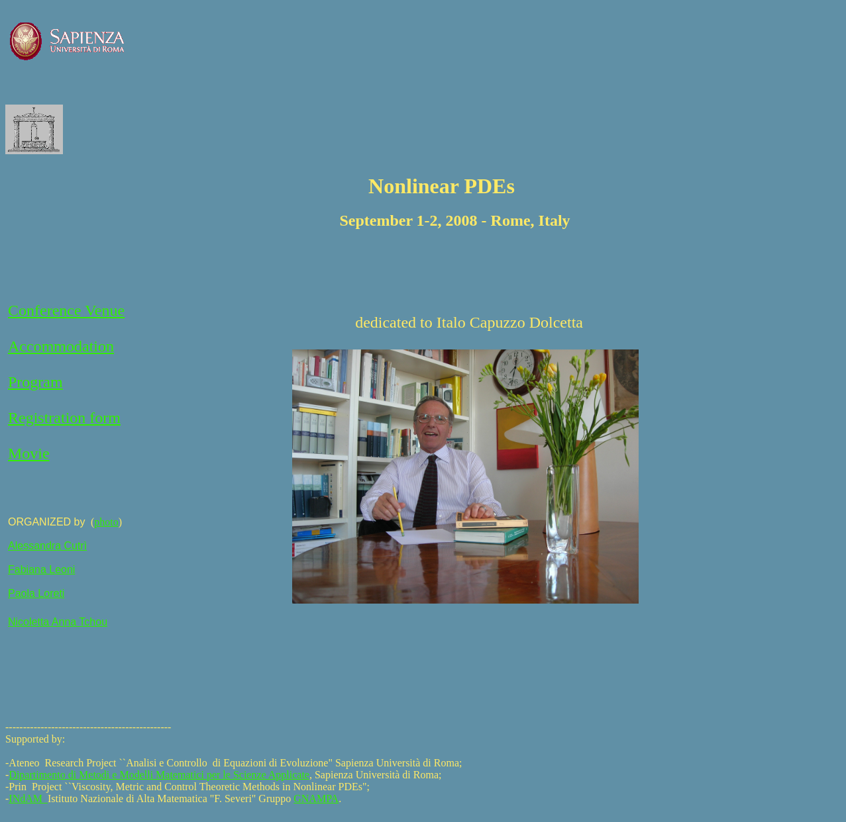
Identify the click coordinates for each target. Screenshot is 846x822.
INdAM (28, 798)
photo (106, 521)
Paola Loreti (36, 593)
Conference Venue (66, 310)
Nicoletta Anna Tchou (57, 621)
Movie (29, 453)
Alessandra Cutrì (47, 545)
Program (35, 381)
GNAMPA (316, 798)
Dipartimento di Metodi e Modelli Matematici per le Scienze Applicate (159, 774)
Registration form (64, 417)
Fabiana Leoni (41, 569)
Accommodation (61, 346)
